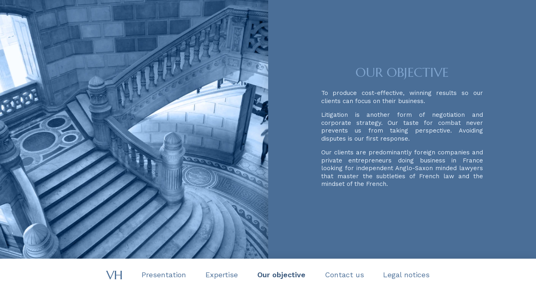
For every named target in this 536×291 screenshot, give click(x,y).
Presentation (164, 274)
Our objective (281, 274)
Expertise (222, 274)
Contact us (344, 274)
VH (114, 275)
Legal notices (406, 274)
